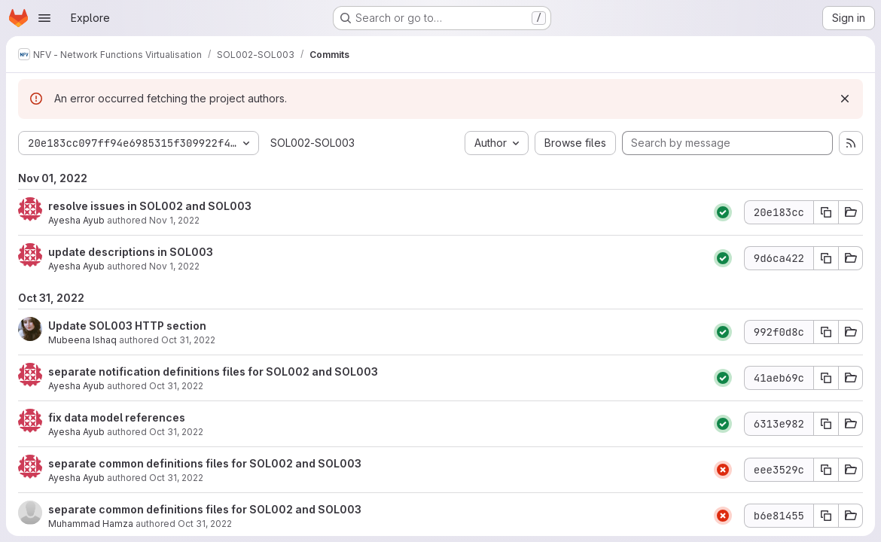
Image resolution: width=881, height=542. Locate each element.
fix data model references (116, 417)
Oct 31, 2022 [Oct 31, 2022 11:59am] (176, 431)
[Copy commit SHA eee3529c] (826, 470)
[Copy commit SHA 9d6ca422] (826, 258)
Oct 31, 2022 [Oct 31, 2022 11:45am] (176, 477)
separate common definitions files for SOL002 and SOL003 (204, 463)
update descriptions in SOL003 (130, 251)
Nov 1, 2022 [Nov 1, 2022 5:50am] (174, 266)
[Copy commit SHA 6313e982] (826, 424)
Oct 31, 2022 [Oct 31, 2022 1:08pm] (176, 385)
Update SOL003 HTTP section (127, 325)
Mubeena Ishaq (82, 340)
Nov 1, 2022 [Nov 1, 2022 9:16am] (174, 220)
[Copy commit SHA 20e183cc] (826, 212)
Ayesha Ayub (76, 220)
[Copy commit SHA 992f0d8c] (826, 332)
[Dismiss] (845, 99)
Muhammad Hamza (90, 523)
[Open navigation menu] (44, 18)
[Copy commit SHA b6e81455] (826, 516)
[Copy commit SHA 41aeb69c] (826, 378)
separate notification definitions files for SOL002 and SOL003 (213, 371)
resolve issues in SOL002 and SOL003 (149, 205)
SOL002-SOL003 (312, 142)
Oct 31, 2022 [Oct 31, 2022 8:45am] (205, 523)
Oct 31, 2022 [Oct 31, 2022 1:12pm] (188, 340)
